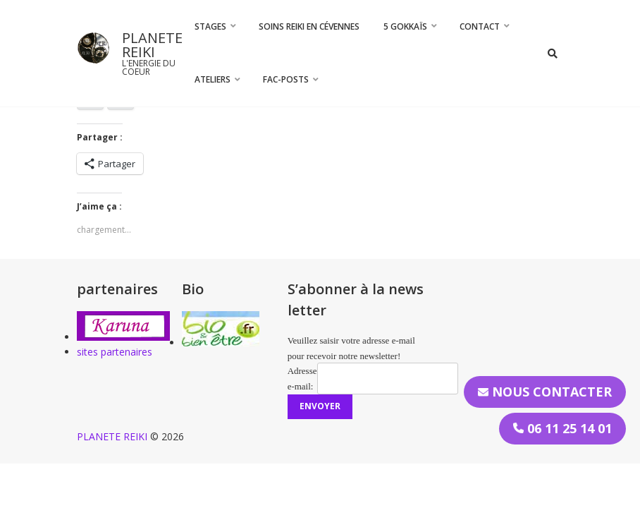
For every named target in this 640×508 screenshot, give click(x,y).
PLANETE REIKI (152, 44)
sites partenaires (114, 351)
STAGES (210, 26)
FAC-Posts (286, 79)
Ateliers (212, 79)
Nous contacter (545, 391)
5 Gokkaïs (405, 26)
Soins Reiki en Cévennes (309, 26)
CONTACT (480, 26)
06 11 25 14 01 (562, 428)
